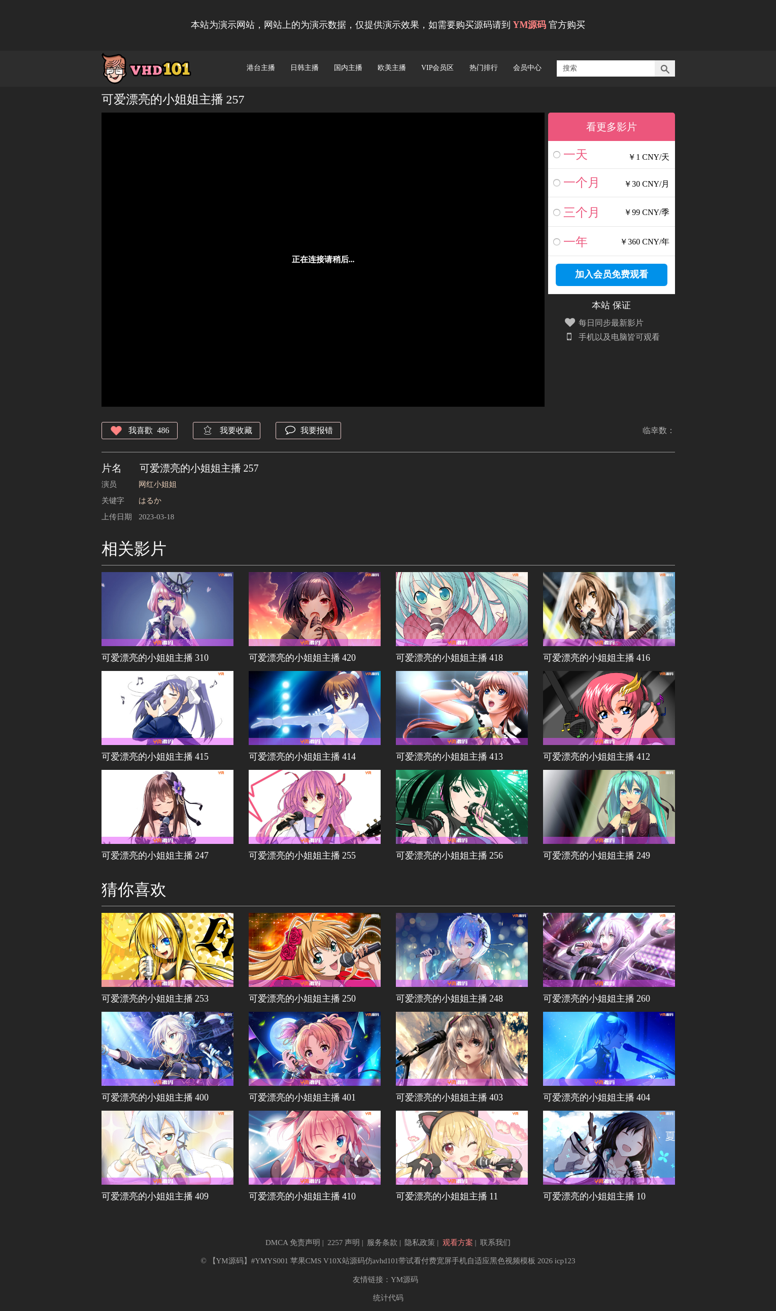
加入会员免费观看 (611, 274)
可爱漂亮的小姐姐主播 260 (597, 999)
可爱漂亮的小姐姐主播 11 (447, 1196)
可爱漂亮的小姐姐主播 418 (449, 658)
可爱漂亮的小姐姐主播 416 (597, 658)
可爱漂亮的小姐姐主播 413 (449, 757)
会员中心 (527, 68)
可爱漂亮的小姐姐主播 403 (449, 1097)
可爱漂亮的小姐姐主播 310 (155, 658)
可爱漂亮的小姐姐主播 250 (302, 999)
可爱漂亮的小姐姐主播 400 (155, 1097)
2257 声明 (343, 1242)
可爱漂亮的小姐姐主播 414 (302, 757)
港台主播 (261, 68)
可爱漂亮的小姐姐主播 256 (449, 856)
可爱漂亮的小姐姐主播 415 (155, 757)
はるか (150, 501)
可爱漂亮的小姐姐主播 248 (449, 999)
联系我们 (495, 1242)
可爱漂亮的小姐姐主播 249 (597, 856)
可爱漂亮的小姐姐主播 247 (155, 856)
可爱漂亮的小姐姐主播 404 (597, 1097)
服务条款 (382, 1242)
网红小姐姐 (158, 484)
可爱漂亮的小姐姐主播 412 (597, 757)
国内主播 (348, 68)
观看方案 (458, 1242)
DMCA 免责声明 (292, 1242)
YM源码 (404, 1279)
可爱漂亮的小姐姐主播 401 (302, 1097)
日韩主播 (304, 68)
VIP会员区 (437, 68)
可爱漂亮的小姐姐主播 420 (302, 658)
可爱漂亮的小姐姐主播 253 (155, 999)
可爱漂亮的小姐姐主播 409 (155, 1196)
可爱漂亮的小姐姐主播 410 (302, 1196)
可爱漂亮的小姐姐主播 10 (594, 1196)
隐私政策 (419, 1242)
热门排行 (483, 68)
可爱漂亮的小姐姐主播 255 (302, 856)
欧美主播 (392, 68)
